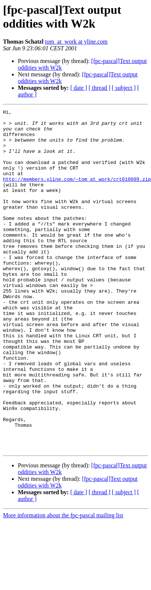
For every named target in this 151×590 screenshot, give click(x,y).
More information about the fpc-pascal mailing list (63, 583)
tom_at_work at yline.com (76, 41)
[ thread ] (99, 88)
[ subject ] (124, 88)
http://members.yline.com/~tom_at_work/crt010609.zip (77, 193)
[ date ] (78, 88)
